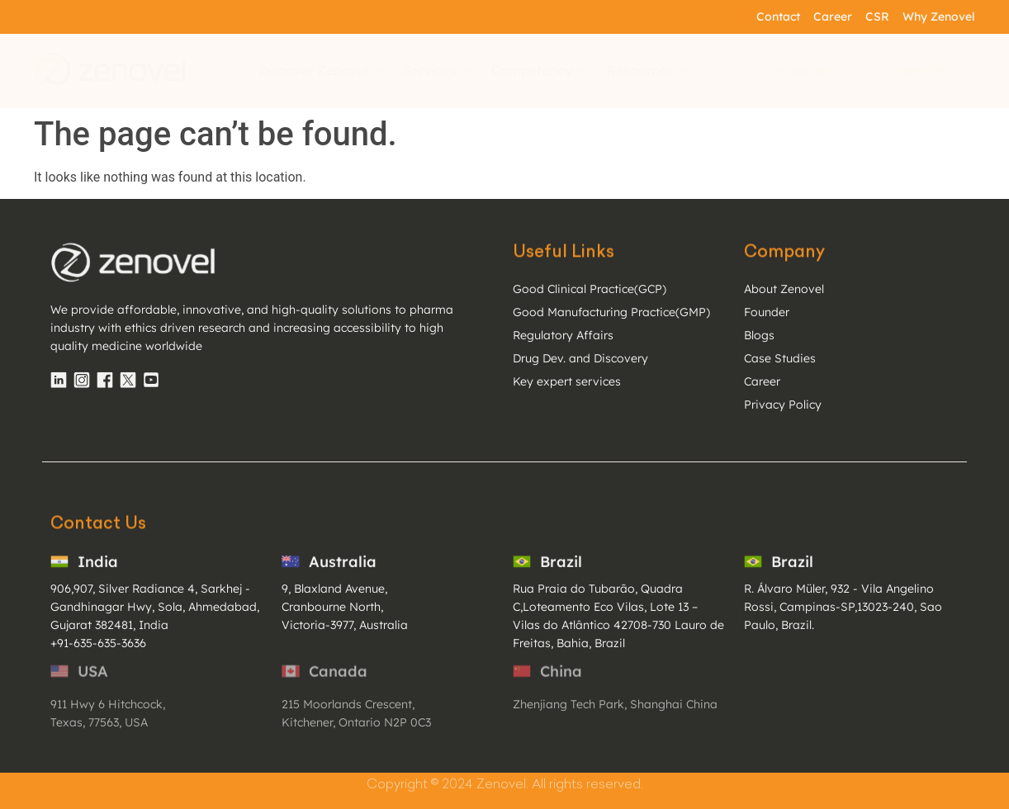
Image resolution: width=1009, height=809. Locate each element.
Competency (540, 70)
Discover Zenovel (322, 70)
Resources (649, 70)
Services (439, 70)
